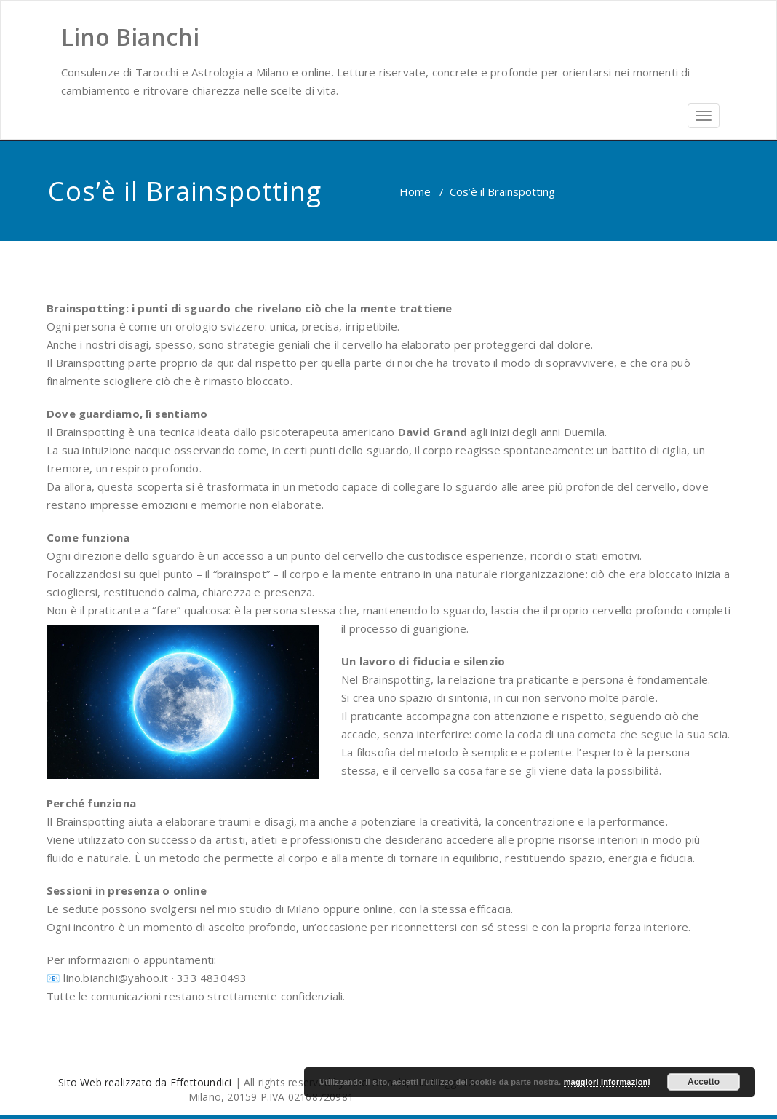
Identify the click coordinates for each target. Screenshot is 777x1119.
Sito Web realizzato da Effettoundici (144, 1082)
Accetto (704, 1082)
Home (415, 191)
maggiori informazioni (607, 1082)
